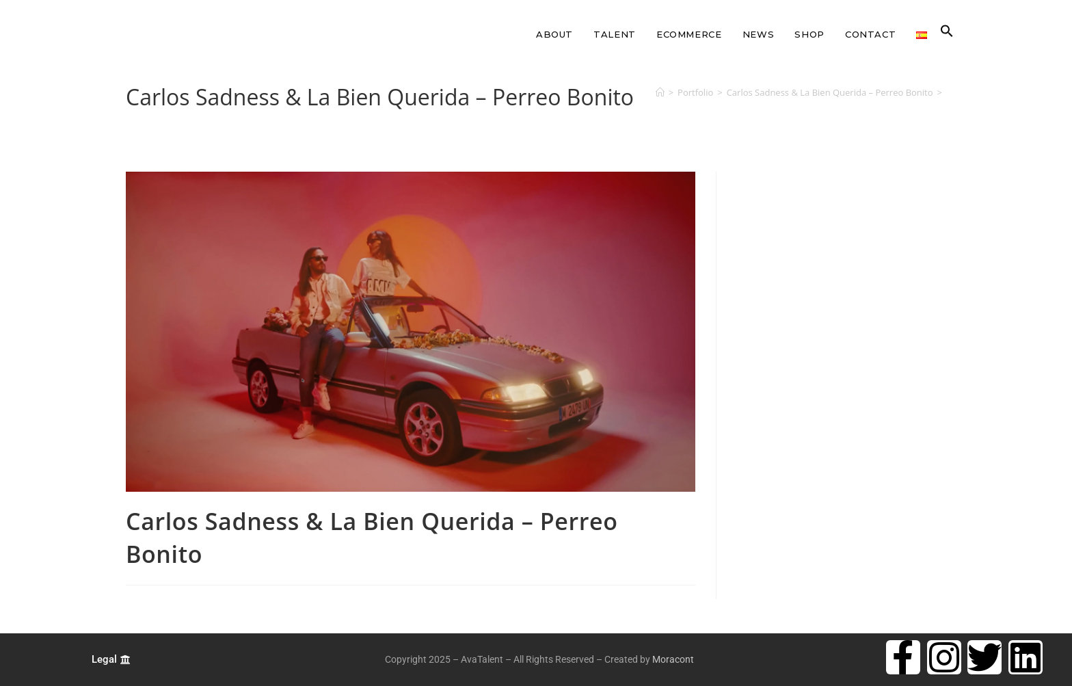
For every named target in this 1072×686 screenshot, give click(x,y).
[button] (946, 34)
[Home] (660, 92)
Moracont (673, 659)
